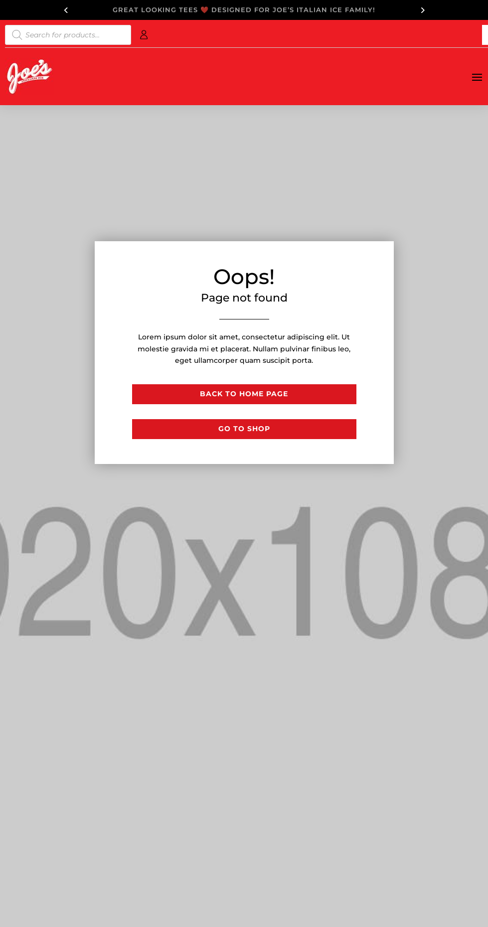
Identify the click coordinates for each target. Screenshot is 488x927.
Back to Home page (244, 393)
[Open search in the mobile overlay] (68, 35)
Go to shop (244, 428)
